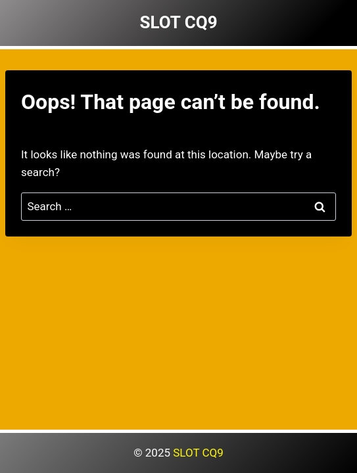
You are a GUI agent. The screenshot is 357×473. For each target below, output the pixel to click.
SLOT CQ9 (198, 452)
